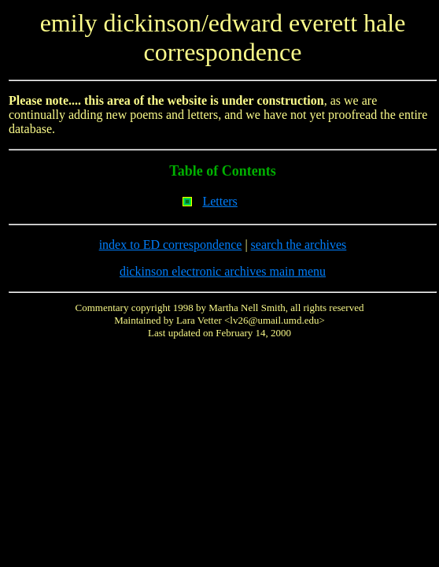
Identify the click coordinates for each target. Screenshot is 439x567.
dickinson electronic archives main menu (223, 271)
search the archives (299, 244)
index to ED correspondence (170, 244)
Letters (219, 201)
